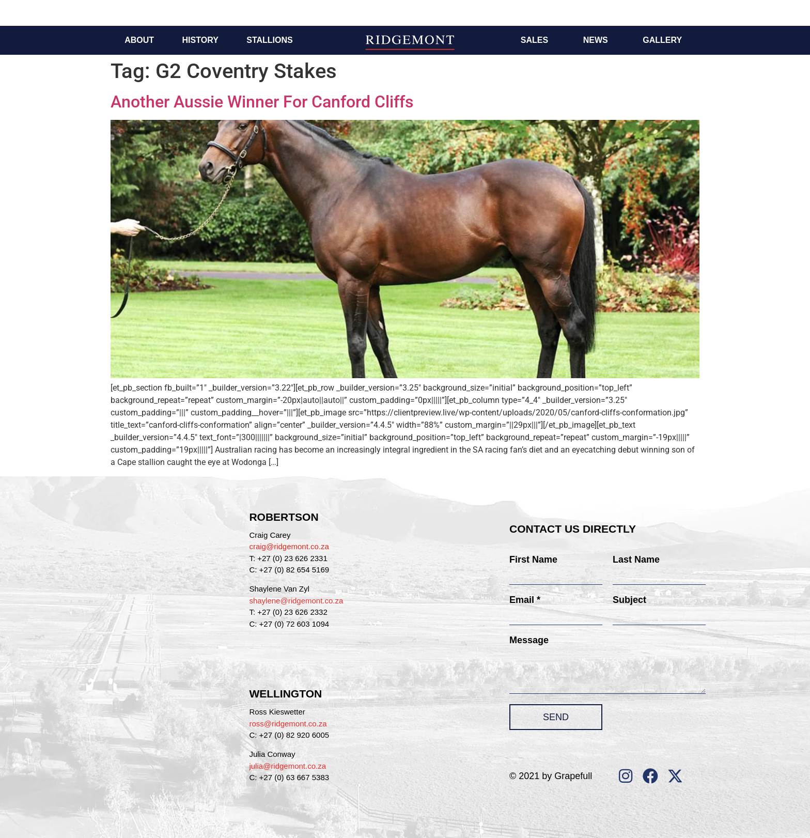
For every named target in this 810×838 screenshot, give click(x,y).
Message (529, 640)
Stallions (269, 40)
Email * (524, 599)
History (200, 40)
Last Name (636, 559)
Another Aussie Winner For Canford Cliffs (262, 102)
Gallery (662, 40)
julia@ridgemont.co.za (287, 766)
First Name (533, 559)
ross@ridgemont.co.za (287, 723)
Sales (534, 40)
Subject (629, 599)
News (595, 40)
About (139, 40)
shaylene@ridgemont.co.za (296, 600)
